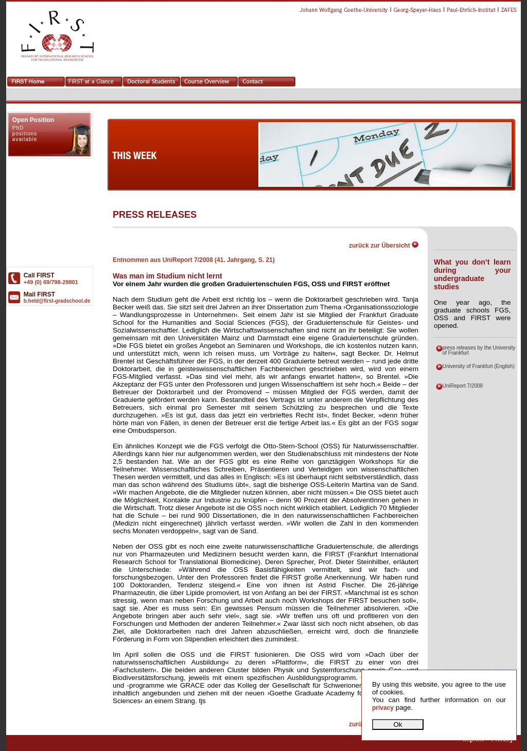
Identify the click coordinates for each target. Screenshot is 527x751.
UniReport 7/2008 (463, 386)
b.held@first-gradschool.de (57, 301)
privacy (383, 707)
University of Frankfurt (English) (479, 366)
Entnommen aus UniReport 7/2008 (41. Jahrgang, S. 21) (194, 260)
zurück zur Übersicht (383, 245)
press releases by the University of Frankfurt (479, 350)
